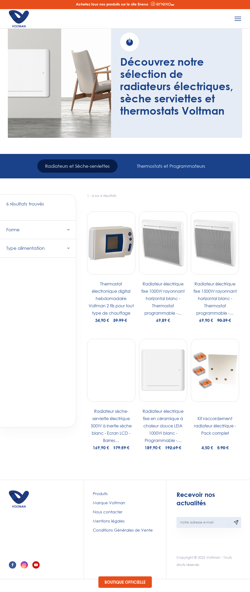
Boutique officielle (125, 581)
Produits (100, 493)
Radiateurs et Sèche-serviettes (77, 166)
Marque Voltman (109, 502)
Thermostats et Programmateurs (171, 166)
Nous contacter (108, 511)
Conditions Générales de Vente (123, 530)
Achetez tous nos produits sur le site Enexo (125, 4)
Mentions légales (109, 521)
